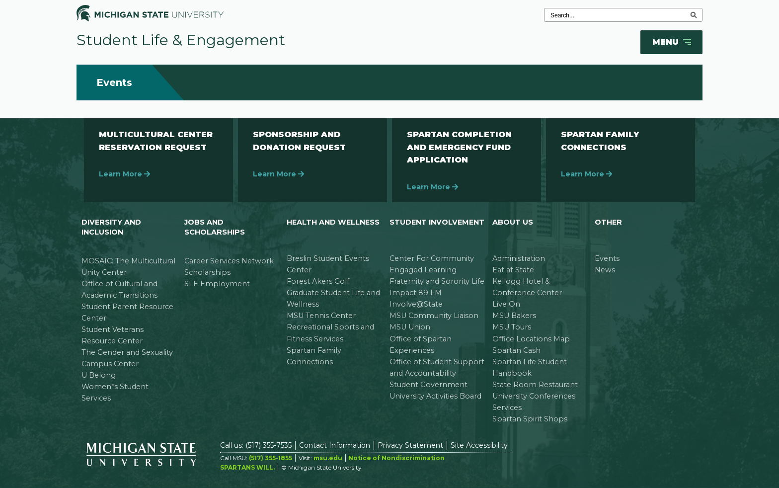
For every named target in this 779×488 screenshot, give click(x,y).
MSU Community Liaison (434, 315)
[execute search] (693, 14)
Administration (518, 258)
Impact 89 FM (416, 292)
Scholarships (207, 272)
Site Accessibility (479, 445)
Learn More (124, 173)
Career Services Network (229, 260)
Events (607, 258)
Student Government (428, 384)
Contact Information (334, 445)
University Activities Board (435, 396)
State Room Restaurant (535, 384)
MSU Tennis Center (321, 315)
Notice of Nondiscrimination (396, 458)
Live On (506, 304)
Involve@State (416, 304)
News (605, 269)
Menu (672, 42)
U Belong (98, 375)
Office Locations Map (531, 338)
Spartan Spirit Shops (529, 418)
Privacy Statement (410, 445)
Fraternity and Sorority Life (437, 281)
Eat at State (513, 269)
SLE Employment (217, 283)
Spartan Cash (516, 350)
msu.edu (327, 458)
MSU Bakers (514, 315)
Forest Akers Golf (318, 281)
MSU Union (410, 327)
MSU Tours (511, 327)
